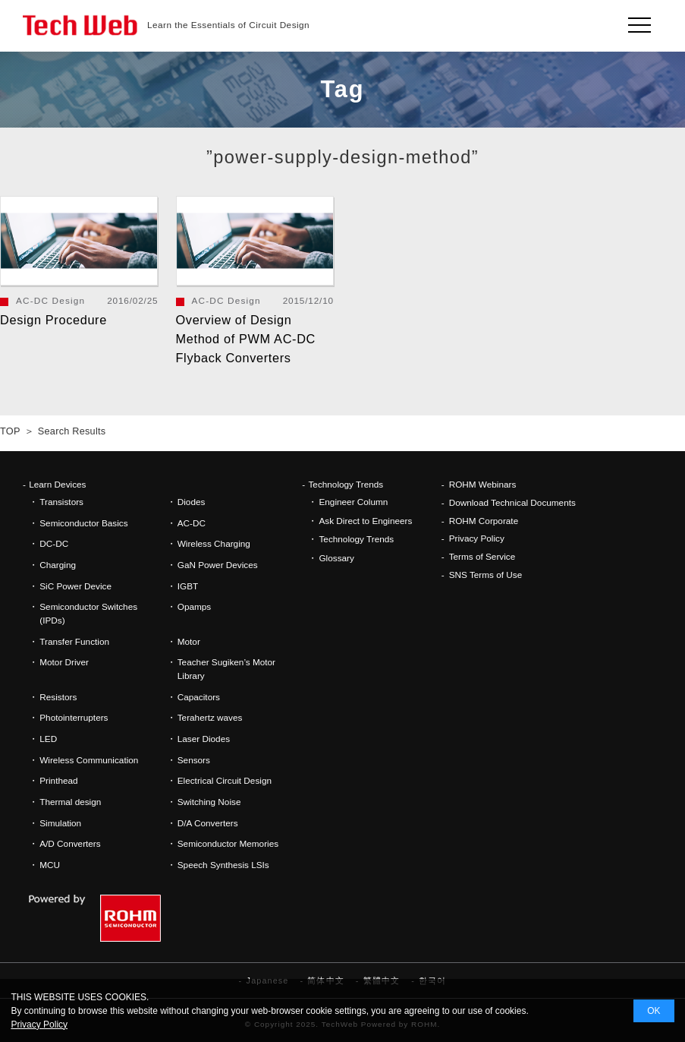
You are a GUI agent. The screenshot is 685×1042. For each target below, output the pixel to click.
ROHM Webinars (483, 484)
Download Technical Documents (512, 502)
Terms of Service (482, 556)
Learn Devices (57, 484)
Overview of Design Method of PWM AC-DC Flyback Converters (246, 339)
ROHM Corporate (484, 521)
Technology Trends (345, 484)
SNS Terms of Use (486, 574)
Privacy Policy (476, 538)
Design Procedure (53, 320)
